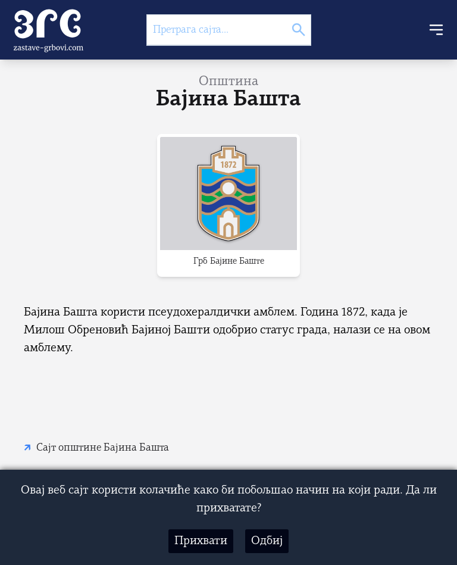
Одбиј (267, 541)
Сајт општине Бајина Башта (102, 448)
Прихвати (200, 541)
